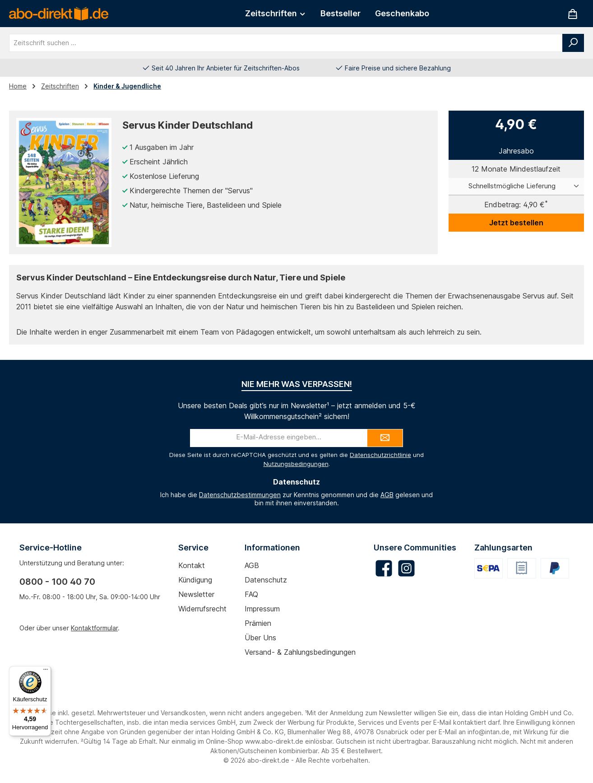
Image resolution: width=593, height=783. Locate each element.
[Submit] (385, 438)
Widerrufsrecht (202, 608)
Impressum (262, 608)
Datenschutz (266, 579)
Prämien (258, 623)
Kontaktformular (94, 628)
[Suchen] (573, 43)
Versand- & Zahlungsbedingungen (300, 652)
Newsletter (196, 594)
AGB (387, 495)
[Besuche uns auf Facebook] (384, 568)
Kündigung (195, 579)
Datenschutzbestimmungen (240, 495)
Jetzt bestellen (516, 222)
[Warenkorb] (572, 14)
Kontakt (191, 565)
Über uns (260, 637)
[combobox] (286, 43)
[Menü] (45, 671)
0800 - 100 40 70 (57, 581)
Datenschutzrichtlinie (380, 454)
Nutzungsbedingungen (296, 463)
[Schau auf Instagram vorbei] (406, 568)
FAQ (251, 594)
